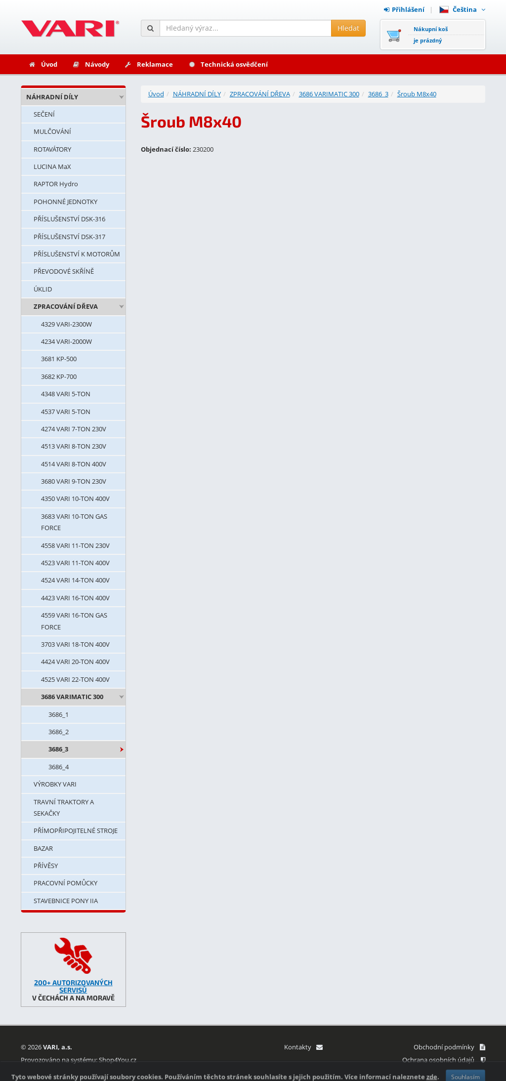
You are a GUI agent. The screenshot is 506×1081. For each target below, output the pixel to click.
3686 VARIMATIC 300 (72, 696)
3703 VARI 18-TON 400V (75, 644)
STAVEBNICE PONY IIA (66, 900)
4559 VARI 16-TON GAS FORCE (74, 621)
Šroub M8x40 (416, 93)
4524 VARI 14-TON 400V (75, 580)
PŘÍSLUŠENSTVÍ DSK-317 (69, 236)
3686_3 (58, 749)
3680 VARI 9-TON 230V (73, 481)
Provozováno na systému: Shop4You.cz (78, 1059)
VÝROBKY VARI (55, 784)
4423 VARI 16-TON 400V (75, 597)
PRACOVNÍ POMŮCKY (65, 882)
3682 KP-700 (59, 376)
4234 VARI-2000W (66, 341)
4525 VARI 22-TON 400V (75, 679)
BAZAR (43, 848)
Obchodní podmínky (449, 1046)
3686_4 (58, 766)
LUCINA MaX (52, 166)
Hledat (348, 28)
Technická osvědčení (228, 64)
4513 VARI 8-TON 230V (73, 446)
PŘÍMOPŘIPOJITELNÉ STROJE (76, 830)
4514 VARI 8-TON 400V (73, 463)
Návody (90, 64)
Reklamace (148, 64)
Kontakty (303, 1046)
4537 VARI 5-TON (65, 411)
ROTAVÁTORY (52, 149)
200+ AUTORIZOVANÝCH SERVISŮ (73, 986)
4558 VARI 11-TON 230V (75, 545)
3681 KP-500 (59, 358)
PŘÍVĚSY (46, 865)
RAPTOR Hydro (56, 183)
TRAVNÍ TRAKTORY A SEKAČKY (64, 807)
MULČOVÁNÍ (52, 131)
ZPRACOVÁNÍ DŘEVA (66, 306)
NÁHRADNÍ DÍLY (52, 96)
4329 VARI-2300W (66, 324)
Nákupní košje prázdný (431, 34)
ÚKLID (43, 289)
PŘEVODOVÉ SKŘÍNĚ (64, 271)
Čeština (462, 9)
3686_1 (58, 714)
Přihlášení (404, 9)
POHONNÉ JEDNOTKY (65, 201)
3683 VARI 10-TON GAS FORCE (74, 522)
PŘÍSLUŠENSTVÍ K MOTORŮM (77, 253)
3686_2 (58, 731)
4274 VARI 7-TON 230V (73, 428)
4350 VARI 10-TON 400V (75, 498)
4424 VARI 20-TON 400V (75, 661)
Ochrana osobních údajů (443, 1059)
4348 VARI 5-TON (65, 393)
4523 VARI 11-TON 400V (75, 562)
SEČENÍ (44, 114)
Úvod (42, 64)
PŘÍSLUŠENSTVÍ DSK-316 (69, 218)
